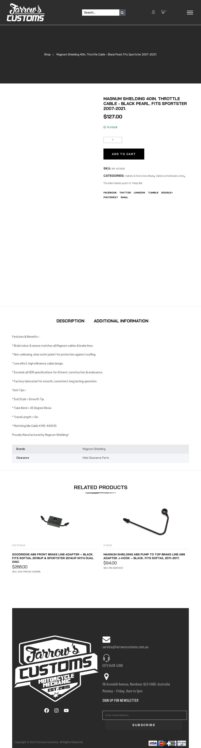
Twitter (125, 192)
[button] (169, 744)
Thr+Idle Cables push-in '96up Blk (122, 183)
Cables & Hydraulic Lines (170, 176)
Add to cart (124, 154)
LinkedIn (139, 192)
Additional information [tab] (121, 320)
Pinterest (110, 197)
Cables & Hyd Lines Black (139, 176)
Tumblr (153, 192)
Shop (47, 54)
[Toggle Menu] (190, 12)
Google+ (167, 192)
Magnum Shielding (94, 449)
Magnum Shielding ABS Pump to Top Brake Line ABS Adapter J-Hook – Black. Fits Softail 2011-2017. (144, 558)
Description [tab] (70, 320)
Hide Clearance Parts (96, 458)
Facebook (110, 192)
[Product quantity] (113, 140)
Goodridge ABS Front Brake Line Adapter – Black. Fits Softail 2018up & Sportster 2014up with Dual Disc (53, 558)
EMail (124, 197)
